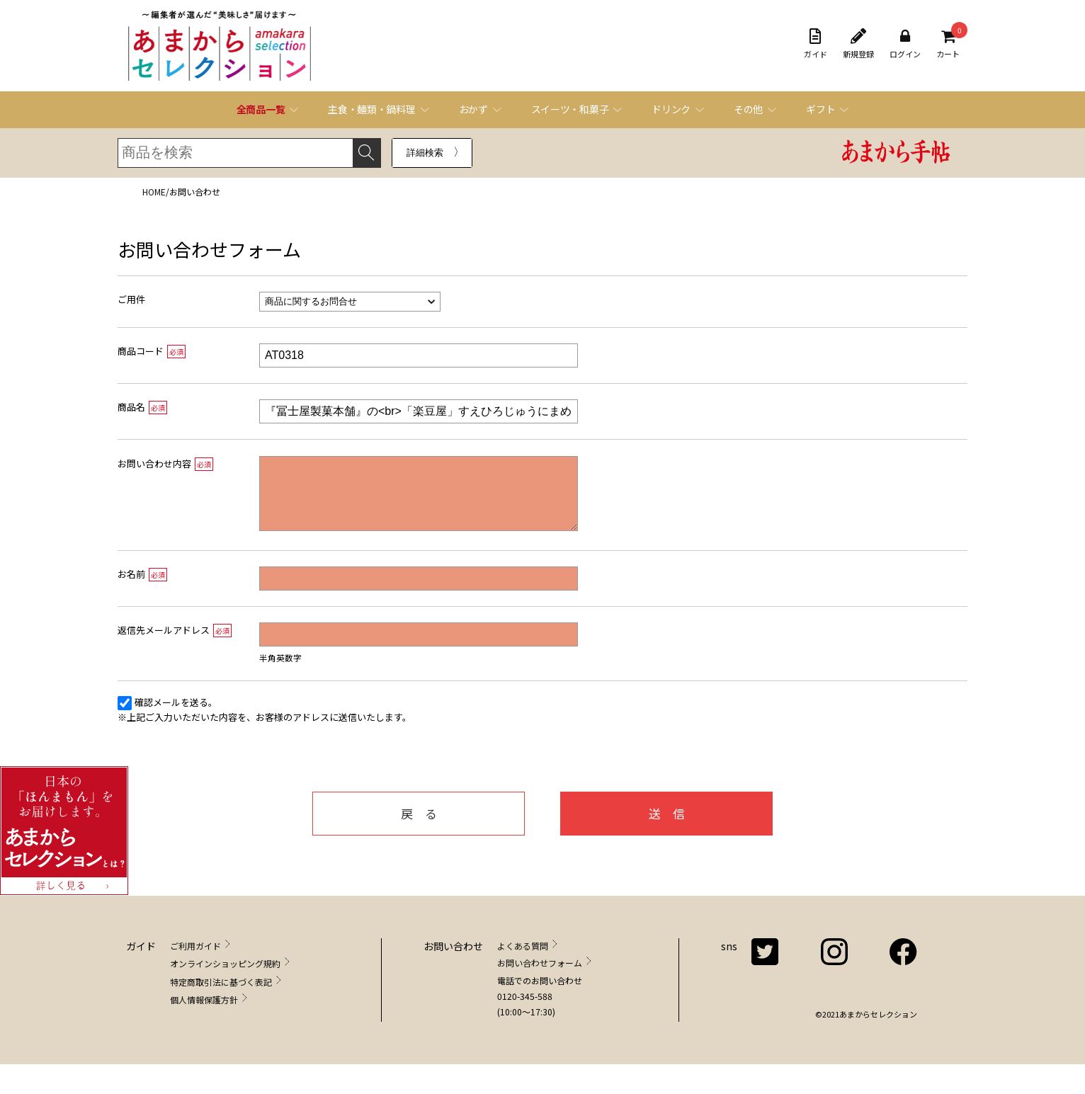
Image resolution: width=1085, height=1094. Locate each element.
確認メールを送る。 (176, 716)
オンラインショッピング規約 (225, 978)
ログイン (905, 43)
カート (948, 43)
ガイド (815, 43)
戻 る (419, 827)
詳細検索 (425, 152)
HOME (154, 192)
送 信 (667, 827)
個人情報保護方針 (204, 1014)
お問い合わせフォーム (539, 977)
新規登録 (858, 43)
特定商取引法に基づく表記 (221, 996)
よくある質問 (522, 960)
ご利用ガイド (195, 960)
